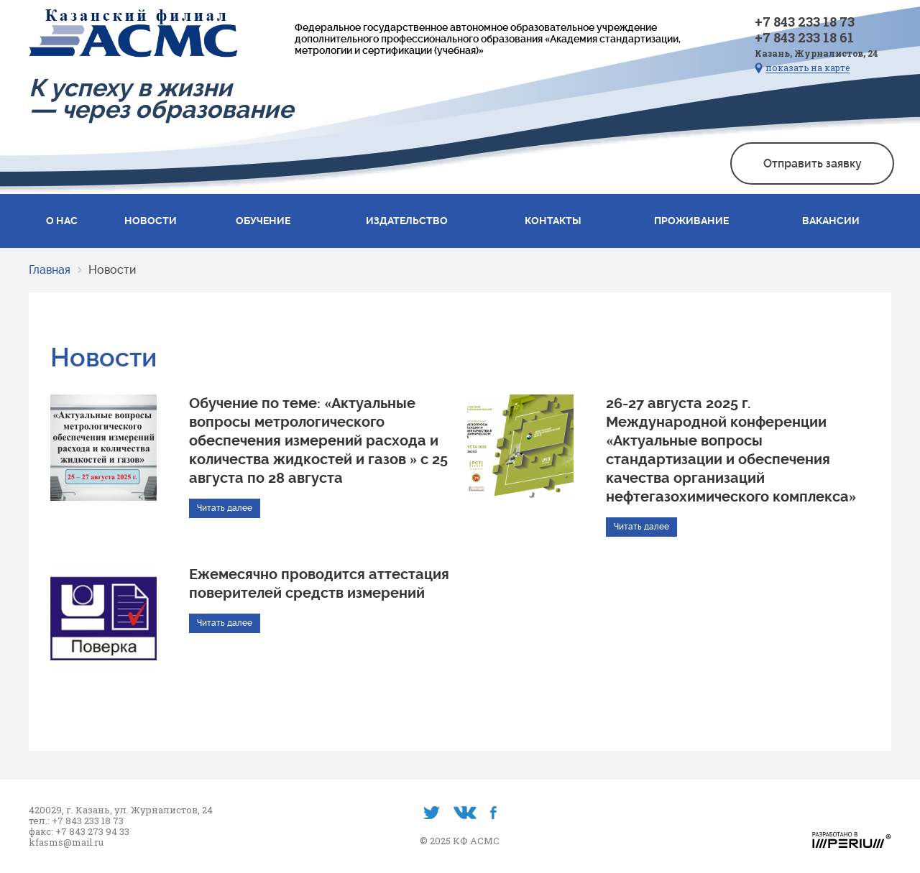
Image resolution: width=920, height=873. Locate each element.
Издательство (407, 220)
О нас (62, 220)
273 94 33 (108, 831)
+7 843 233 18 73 (805, 21)
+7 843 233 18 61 (804, 37)
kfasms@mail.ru (66, 842)
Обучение (263, 220)
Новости (150, 220)
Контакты (553, 220)
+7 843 (71, 831)
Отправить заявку (812, 163)
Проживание (691, 220)
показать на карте (807, 68)
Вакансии (831, 220)
